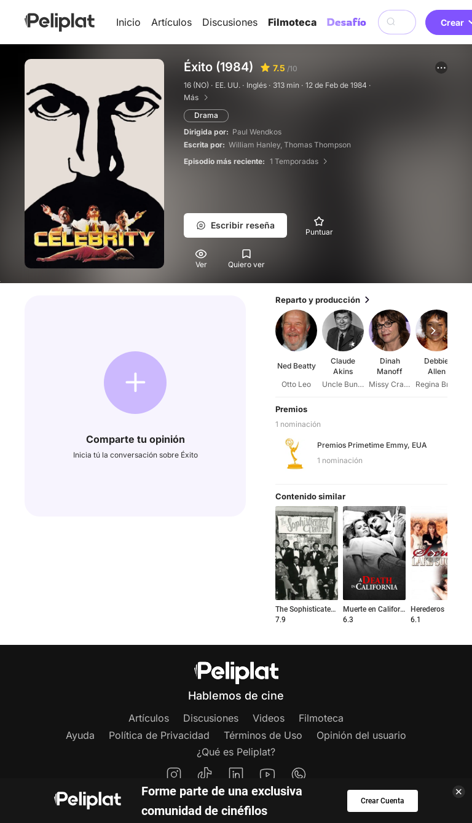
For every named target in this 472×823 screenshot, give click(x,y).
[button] (441, 67)
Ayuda (80, 735)
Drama (206, 115)
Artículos (171, 22)
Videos (269, 718)
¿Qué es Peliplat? (236, 752)
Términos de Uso (263, 735)
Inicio (128, 22)
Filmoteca (292, 22)
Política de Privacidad (159, 735)
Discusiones (230, 22)
